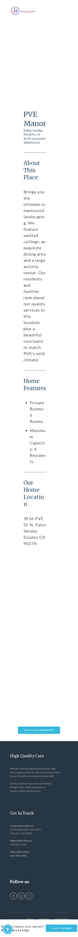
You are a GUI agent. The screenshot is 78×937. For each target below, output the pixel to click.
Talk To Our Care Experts (39, 730)
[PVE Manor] (35, 574)
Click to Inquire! (61, 928)
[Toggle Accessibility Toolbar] (7, 929)
